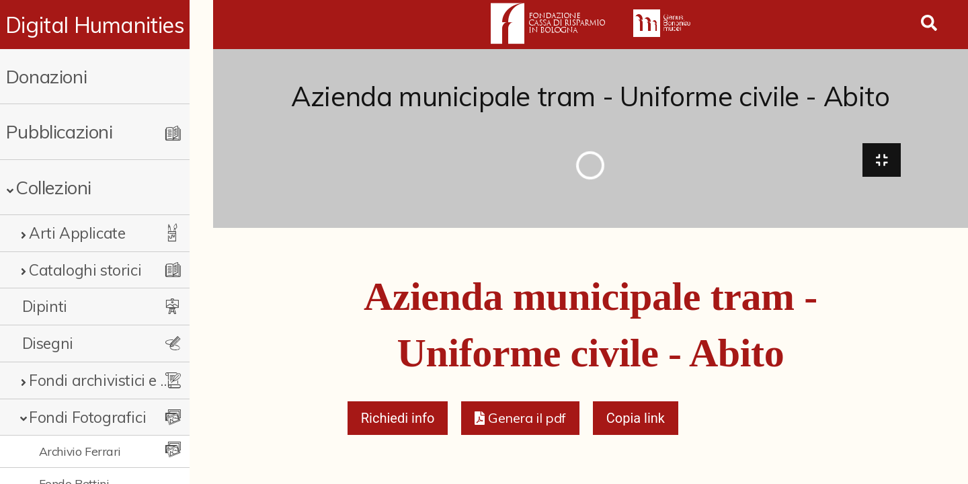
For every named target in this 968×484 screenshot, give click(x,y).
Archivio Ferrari (80, 451)
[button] (520, 421)
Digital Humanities (106, 24)
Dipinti (44, 306)
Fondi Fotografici (87, 417)
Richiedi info (398, 421)
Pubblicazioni (59, 131)
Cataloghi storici (85, 270)
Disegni (47, 343)
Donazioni (46, 76)
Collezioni (53, 187)
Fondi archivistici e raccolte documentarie (111, 380)
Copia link (635, 421)
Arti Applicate (77, 233)
